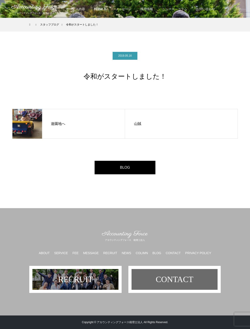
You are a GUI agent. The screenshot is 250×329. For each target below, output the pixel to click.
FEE (76, 253)
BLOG (125, 167)
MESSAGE (91, 253)
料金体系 (100, 9)
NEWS (126, 253)
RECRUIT (110, 253)
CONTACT (173, 253)
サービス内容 (75, 9)
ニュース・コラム (174, 9)
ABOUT (44, 253)
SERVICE (61, 253)
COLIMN (142, 253)
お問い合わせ (205, 9)
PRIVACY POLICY (198, 253)
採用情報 (146, 9)
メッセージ (123, 9)
